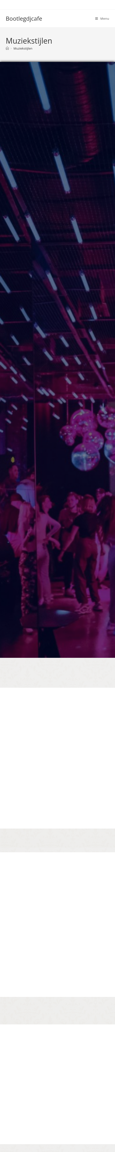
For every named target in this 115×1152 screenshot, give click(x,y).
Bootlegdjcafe (24, 18)
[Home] (7, 48)
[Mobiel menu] (102, 18)
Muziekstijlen (23, 48)
